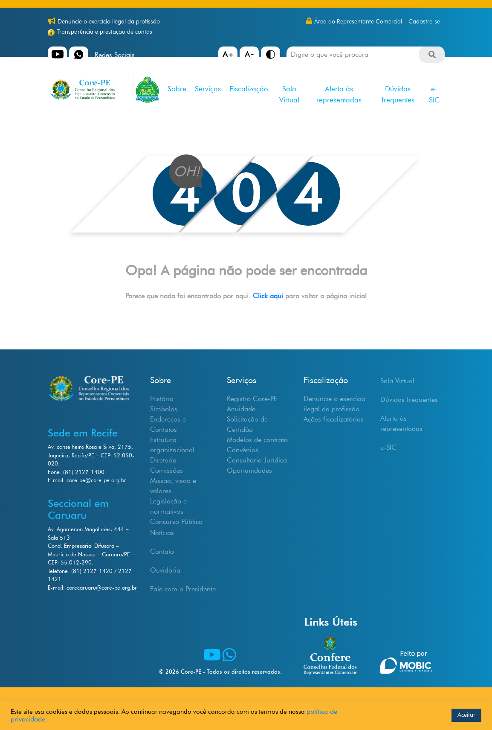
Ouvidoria (165, 570)
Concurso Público (176, 522)
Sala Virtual (289, 94)
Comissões (166, 470)
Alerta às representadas (339, 94)
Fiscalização (248, 88)
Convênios (242, 450)
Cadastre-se (424, 21)
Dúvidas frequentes (398, 94)
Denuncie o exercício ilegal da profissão (109, 21)
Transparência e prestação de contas (104, 31)
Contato (162, 551)
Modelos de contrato (257, 440)
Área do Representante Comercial (358, 21)
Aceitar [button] (466, 714)
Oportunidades (249, 470)
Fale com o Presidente (183, 589)
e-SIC (434, 94)
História (162, 399)
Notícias (162, 533)
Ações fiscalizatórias (334, 419)
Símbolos (163, 409)
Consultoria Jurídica (257, 460)
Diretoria (163, 460)
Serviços (208, 88)
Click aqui (269, 296)
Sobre (177, 88)
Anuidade (241, 409)
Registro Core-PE (252, 399)
